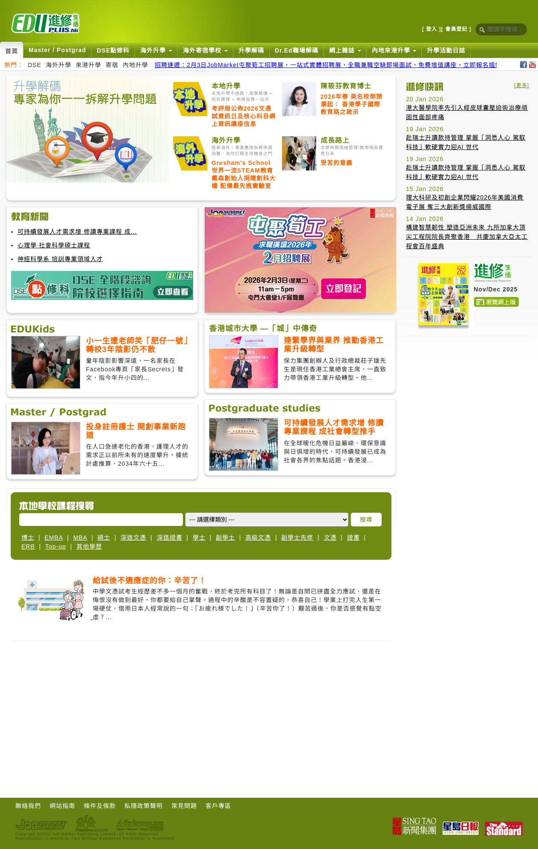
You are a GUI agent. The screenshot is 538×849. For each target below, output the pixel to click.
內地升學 (135, 65)
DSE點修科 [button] (113, 50)
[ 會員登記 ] (456, 29)
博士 (27, 537)
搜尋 (366, 519)
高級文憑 (258, 537)
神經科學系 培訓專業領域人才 (60, 259)
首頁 (11, 51)
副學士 (225, 537)
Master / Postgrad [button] (57, 50)
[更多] (521, 85)
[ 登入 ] (431, 29)
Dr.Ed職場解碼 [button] (296, 50)
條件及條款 (100, 805)
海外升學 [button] (156, 50)
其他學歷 (89, 546)
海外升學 (58, 65)
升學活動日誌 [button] (446, 50)
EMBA (53, 537)
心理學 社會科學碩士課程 (54, 245)
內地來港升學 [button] (394, 50)
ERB (28, 546)
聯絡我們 (28, 805)
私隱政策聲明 (143, 805)
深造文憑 (133, 537)
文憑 (330, 537)
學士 (199, 537)
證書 (353, 537)
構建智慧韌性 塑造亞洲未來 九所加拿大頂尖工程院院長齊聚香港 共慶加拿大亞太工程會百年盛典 (467, 237)
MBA (80, 537)
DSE (34, 65)
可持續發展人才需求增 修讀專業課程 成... (77, 231)
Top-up (55, 546)
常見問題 (184, 805)
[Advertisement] (467, 396)
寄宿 (112, 65)
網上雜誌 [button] (345, 50)
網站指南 (62, 805)
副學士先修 (297, 537)
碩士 (103, 537)
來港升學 (88, 65)
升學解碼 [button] (251, 50)
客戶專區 (218, 805)
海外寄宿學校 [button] (205, 50)
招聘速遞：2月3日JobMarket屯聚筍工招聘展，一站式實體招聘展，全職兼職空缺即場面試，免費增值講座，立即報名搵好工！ (334, 65)
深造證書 (169, 537)
